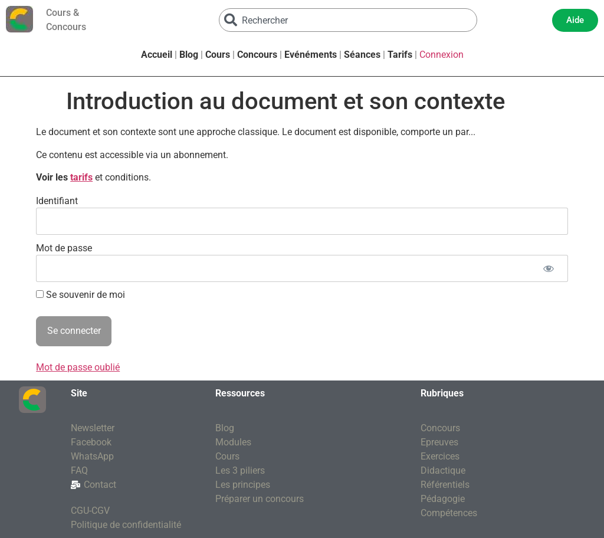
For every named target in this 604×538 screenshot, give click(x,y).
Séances (362, 54)
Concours (257, 54)
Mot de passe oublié (78, 367)
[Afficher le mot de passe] (549, 268)
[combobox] (348, 20)
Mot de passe (64, 247)
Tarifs (400, 54)
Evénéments (310, 54)
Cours (217, 54)
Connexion (441, 54)
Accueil (156, 54)
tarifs (81, 177)
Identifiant (57, 200)
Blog (188, 54)
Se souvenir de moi (80, 295)
